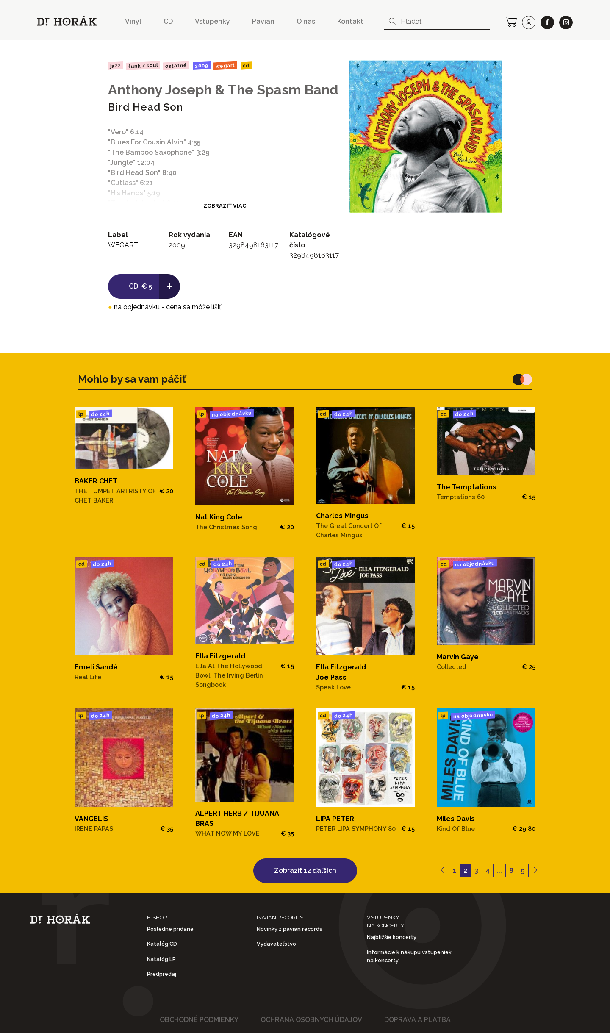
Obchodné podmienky (199, 1020)
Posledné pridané (170, 929)
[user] (528, 22)
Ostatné (176, 65)
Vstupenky (212, 21)
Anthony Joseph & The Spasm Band (223, 89)
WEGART (225, 65)
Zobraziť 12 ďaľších (305, 870)
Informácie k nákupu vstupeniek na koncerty (409, 956)
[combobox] (437, 22)
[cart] (510, 21)
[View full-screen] (493, 69)
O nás (306, 21)
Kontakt (350, 21)
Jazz (115, 65)
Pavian (263, 21)
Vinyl (133, 21)
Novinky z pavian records (289, 929)
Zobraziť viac (224, 206)
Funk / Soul (143, 65)
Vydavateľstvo (276, 944)
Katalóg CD (162, 944)
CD (168, 21)
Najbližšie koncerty (391, 937)
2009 (201, 65)
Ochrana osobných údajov (311, 1020)
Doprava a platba (417, 1020)
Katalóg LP (161, 959)
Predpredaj (161, 974)
